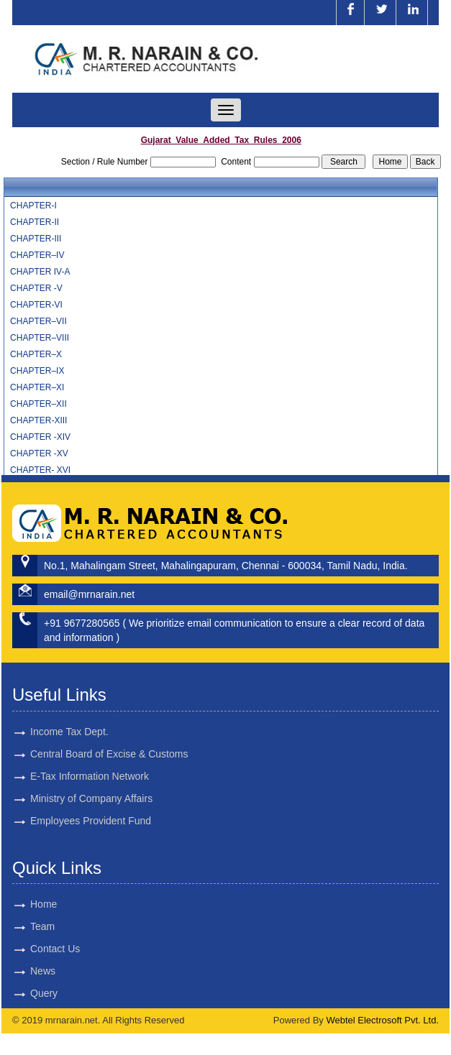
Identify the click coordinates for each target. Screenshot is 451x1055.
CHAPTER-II (34, 222)
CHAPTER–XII (38, 404)
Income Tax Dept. (69, 715)
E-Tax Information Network (89, 759)
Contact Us (38, 948)
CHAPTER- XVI (40, 470)
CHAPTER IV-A (40, 272)
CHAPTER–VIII (39, 338)
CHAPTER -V (36, 288)
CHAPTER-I (33, 206)
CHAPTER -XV (39, 453)
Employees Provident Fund (90, 804)
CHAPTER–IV (37, 255)
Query (27, 993)
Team (26, 926)
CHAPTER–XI (37, 387)
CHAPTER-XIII (38, 420)
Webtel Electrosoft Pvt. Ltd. (382, 1020)
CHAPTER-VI (36, 305)
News (26, 971)
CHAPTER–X (36, 354)
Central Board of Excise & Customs (109, 737)
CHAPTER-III (35, 239)
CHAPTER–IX (37, 371)
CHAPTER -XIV (40, 437)
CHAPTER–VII (38, 321)
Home (27, 904)
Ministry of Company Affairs (91, 782)
